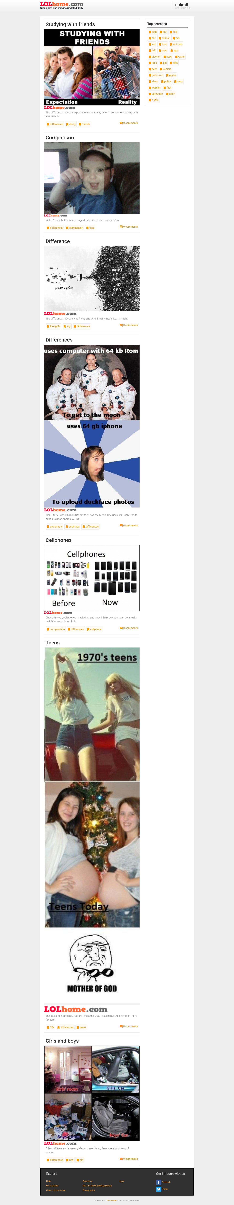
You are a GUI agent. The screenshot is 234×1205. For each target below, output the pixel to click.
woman (154, 87)
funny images (112, 1200)
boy (70, 1159)
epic (174, 50)
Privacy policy (89, 1190)
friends (84, 124)
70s (50, 1027)
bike (174, 62)
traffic (154, 100)
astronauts (54, 526)
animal (163, 38)
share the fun (183, 5)
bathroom (156, 75)
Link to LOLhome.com (55, 1190)
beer (153, 69)
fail (152, 50)
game (171, 75)
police (166, 81)
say (66, 326)
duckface (72, 526)
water (180, 56)
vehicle (165, 69)
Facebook (163, 1182)
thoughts (53, 326)
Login (121, 1181)
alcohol (154, 56)
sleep (153, 81)
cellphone (94, 629)
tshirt (170, 93)
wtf (152, 44)
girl (79, 1159)
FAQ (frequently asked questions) (97, 1186)
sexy (178, 81)
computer (156, 93)
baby (167, 56)
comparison (74, 227)
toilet (162, 50)
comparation (56, 629)
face (90, 227)
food (162, 44)
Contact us (87, 1181)
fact (167, 87)
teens (81, 1027)
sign (153, 31)
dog (173, 31)
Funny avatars (52, 1186)
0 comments (129, 123)
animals (176, 44)
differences (55, 124)
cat (163, 31)
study (71, 124)
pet (175, 38)
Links (48, 1181)
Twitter (162, 1189)
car (152, 38)
